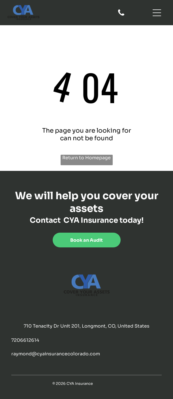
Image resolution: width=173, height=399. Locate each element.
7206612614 (25, 340)
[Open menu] (157, 13)
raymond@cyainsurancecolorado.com (55, 354)
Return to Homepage (86, 158)
